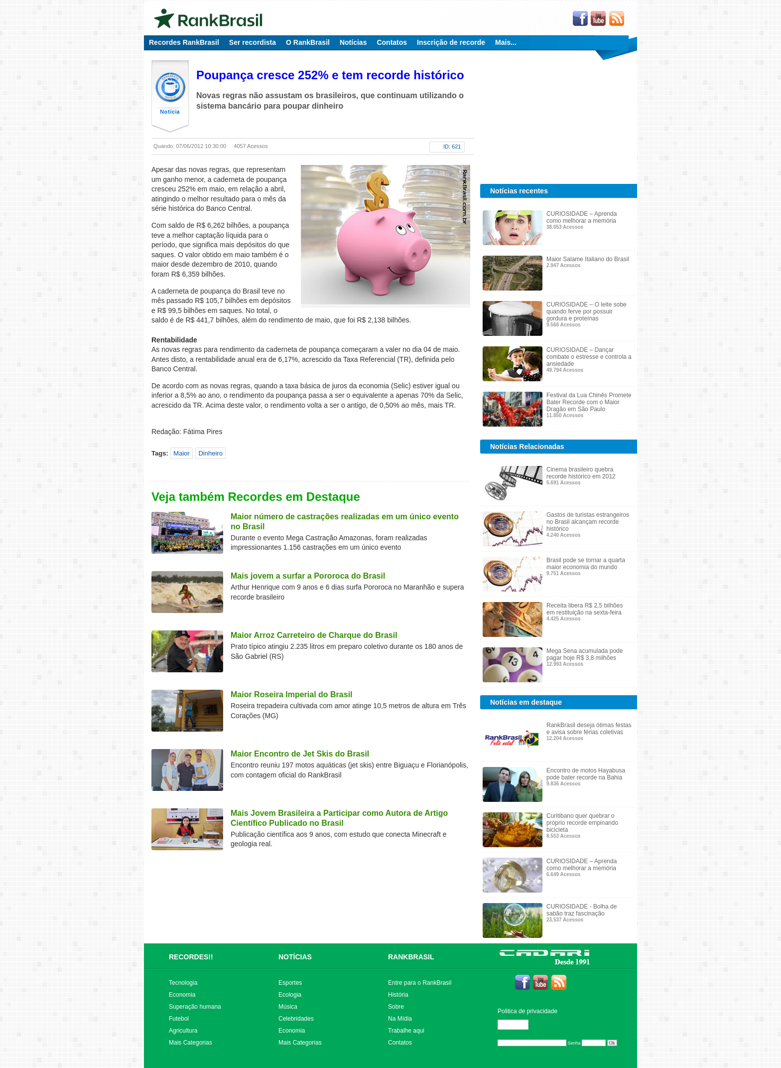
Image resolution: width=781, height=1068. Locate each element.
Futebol (179, 1018)
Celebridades (296, 1018)
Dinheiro (210, 453)
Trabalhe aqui (406, 1030)
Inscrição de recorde (451, 42)
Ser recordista (252, 42)
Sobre (396, 1006)
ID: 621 (452, 147)
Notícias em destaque (526, 702)
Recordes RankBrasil (184, 42)
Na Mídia (400, 1018)
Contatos (392, 42)
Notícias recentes (519, 191)
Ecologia (289, 994)
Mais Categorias (190, 1042)
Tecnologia (183, 982)
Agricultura (183, 1030)
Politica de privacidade (527, 1011)
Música (287, 1006)
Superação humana (195, 1006)
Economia (182, 994)
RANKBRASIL (411, 957)
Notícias (353, 42)
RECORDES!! (191, 957)
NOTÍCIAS (295, 957)
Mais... (506, 42)
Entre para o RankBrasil (419, 982)
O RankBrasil (308, 42)
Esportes (290, 982)
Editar (517, 1024)
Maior (181, 453)
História (398, 994)
